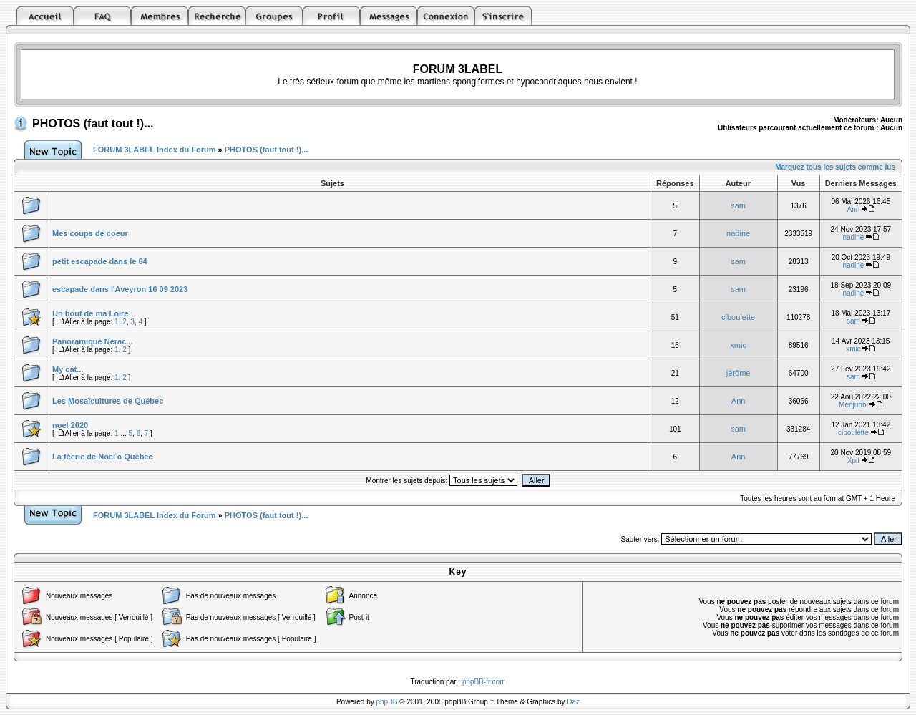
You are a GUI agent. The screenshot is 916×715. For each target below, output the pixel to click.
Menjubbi (853, 405)
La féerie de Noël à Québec (102, 456)
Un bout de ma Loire (90, 313)
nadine (738, 233)
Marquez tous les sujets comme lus (835, 167)
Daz (573, 702)
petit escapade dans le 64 (99, 261)
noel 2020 (70, 425)
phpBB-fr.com (484, 682)
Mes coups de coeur (90, 233)
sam (738, 205)
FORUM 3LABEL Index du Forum (154, 149)
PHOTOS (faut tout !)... (92, 123)
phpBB (387, 702)
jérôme (738, 373)
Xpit (853, 460)
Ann (853, 209)
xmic (738, 345)
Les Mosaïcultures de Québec (107, 401)
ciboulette (738, 317)
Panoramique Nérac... (92, 341)
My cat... (67, 369)
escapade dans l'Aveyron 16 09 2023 (119, 289)
